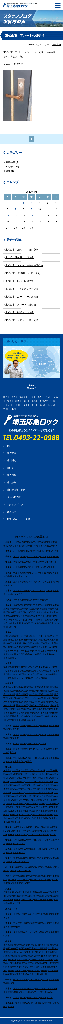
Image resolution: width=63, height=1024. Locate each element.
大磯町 (26, 716)
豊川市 (16, 803)
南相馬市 (31, 572)
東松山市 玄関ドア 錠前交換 (21, 249)
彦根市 (23, 840)
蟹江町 (18, 822)
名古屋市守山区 (21, 789)
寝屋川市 (24, 876)
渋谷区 (9, 643)
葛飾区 (13, 636)
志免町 (11, 970)
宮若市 (43, 967)
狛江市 (51, 643)
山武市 (16, 623)
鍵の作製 (11, 475)
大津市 (30, 840)
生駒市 (23, 849)
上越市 (23, 725)
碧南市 (49, 803)
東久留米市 (41, 647)
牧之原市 (32, 834)
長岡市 (16, 725)
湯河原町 (32, 720)
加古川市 (10, 903)
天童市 (38, 567)
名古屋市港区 (35, 785)
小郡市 (16, 963)
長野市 (23, 758)
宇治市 (52, 858)
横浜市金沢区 (16, 691)
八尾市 (20, 879)
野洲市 (43, 840)
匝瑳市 (31, 623)
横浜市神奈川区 (10, 687)
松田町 (53, 716)
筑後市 (55, 963)
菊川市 (39, 834)
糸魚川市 (44, 725)
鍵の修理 (11, 467)
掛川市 (46, 834)
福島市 (23, 572)
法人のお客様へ (15, 497)
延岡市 (16, 997)
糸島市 (20, 959)
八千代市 (44, 616)
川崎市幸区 (28, 702)
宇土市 (37, 992)
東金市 (39, 612)
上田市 (43, 758)
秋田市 (30, 562)
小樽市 (38, 542)
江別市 (16, 542)
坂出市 (47, 923)
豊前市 (50, 967)
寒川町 (20, 716)
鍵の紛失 (11, 482)
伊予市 (16, 932)
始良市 (18, 1003)
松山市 (30, 932)
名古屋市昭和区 (13, 774)
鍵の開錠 (11, 460)
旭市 (56, 623)
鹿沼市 (42, 590)
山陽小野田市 (33, 914)
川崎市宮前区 (9, 705)
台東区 (26, 636)
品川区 (22, 643)
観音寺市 (17, 923)
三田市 (17, 899)
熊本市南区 (8, 992)
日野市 (22, 654)
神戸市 (13, 892)
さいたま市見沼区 (26, 671)
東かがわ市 (15, 927)
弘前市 (40, 551)
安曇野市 (51, 758)
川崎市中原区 (39, 702)
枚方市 (16, 876)
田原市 (13, 811)
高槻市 (32, 876)
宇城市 (43, 992)
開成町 (11, 720)
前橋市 (23, 600)
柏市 (32, 619)
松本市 (9, 761)
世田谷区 (43, 643)
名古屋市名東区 (21, 785)
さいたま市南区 (40, 678)
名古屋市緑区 (35, 789)
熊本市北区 (18, 988)
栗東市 (9, 843)
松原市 (26, 879)
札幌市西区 (39, 546)
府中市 (35, 651)
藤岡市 (45, 600)
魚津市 (36, 734)
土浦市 (16, 581)
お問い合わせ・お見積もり (21, 519)
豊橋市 (22, 803)
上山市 (52, 567)
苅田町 (31, 970)
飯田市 (29, 761)
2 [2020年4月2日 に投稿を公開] (31, 203)
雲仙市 (45, 979)
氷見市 (16, 734)
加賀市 (36, 743)
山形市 (45, 567)
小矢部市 (51, 734)
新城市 (6, 811)
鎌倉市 (53, 705)
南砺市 (9, 738)
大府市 (35, 807)
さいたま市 (50, 667)
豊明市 (35, 803)
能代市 (23, 562)
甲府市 (30, 749)
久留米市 (37, 956)
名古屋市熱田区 (17, 778)
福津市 (42, 963)
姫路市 (6, 892)
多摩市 (48, 651)
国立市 (28, 651)
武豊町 (48, 811)
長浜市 (16, 840)
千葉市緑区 (11, 612)
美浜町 (55, 811)
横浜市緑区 (42, 698)
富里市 (30, 616)
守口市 (22, 883)
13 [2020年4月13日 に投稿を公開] (7, 215)
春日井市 (14, 814)
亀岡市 (30, 858)
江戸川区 (40, 636)
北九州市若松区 (48, 952)
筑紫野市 (12, 959)
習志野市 (31, 605)
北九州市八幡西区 (39, 948)
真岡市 (56, 590)
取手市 (50, 581)
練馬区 (51, 639)
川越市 (41, 667)
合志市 (24, 992)
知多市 (41, 807)
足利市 (6, 594)
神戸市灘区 (32, 892)
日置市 (32, 1003)
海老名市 (40, 709)
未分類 (6, 171)
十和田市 (48, 551)
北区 (54, 636)
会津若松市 (49, 572)
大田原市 (26, 590)
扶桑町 (33, 818)
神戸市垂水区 (39, 896)
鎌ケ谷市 (19, 619)
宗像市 (26, 959)
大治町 (11, 822)
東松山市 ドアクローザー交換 (21, 320)
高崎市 (16, 600)
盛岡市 (23, 556)
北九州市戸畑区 (25, 956)
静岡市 (41, 831)
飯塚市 (44, 956)
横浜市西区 (15, 698)
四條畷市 (39, 876)
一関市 (56, 556)
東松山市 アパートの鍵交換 (24, 35)
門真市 (29, 883)
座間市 (48, 709)
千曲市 (36, 758)
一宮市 (6, 814)
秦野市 (28, 713)
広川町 (37, 974)
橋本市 (18, 867)
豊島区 (18, 639)
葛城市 (16, 852)
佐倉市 (38, 605)
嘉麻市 (13, 967)
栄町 (52, 619)
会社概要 (11, 511)
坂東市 (36, 581)
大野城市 (34, 959)
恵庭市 (45, 542)
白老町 (18, 546)
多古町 (37, 623)
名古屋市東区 (18, 796)
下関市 (23, 914)
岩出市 (44, 867)
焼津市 (24, 834)
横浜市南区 (53, 698)
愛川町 (13, 716)
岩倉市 (50, 814)
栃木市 (13, 594)
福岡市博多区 (31, 945)
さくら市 (35, 590)
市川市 (23, 605)
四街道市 (46, 605)
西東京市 (25, 647)
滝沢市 (16, 556)
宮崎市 (36, 997)
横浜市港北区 (41, 691)
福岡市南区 (19, 945)
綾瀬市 (55, 709)
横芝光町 (23, 623)
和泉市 (9, 883)
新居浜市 (51, 932)
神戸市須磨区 (27, 896)
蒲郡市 (9, 803)
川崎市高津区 (52, 702)
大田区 (29, 643)
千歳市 (52, 542)
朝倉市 (35, 963)
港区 (45, 639)
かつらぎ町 (27, 867)
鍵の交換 (11, 453)
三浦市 (11, 709)
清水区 (48, 831)
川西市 (24, 899)
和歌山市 (52, 867)
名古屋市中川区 (28, 774)
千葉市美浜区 (29, 609)
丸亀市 (40, 923)
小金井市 (51, 647)
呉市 (15, 909)
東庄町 (6, 627)
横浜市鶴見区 (47, 694)
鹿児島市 (39, 1003)
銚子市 (13, 627)
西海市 (25, 979)
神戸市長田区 (14, 896)
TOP (9, 445)
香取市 (51, 623)
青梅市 (13, 658)
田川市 (49, 963)
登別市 (24, 546)
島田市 (18, 834)
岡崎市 (28, 800)
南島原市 (10, 983)
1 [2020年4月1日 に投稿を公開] (23, 203)
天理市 (40, 849)
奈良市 (16, 849)
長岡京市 (44, 858)
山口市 (16, 914)
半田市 (48, 807)
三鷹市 (9, 647)
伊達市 (11, 546)
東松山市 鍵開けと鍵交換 (19, 312)
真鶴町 (24, 720)
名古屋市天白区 (32, 792)
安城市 (41, 800)
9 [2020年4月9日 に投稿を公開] (31, 209)
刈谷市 (29, 803)
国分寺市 (21, 651)
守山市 (36, 840)
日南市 (50, 997)
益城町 (30, 992)
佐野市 (49, 590)
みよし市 (49, 800)
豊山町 (20, 818)
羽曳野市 (34, 879)
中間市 (6, 967)
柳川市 (41, 959)
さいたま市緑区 (32, 674)
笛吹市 (49, 749)
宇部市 (42, 914)
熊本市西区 (29, 988)
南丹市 (23, 858)
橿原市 (22, 852)
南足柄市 (53, 713)
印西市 (46, 619)
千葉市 (53, 612)
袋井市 (53, 834)
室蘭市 (31, 546)
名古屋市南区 (18, 800)
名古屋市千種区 (17, 781)
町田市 (55, 651)
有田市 (20, 870)
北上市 (43, 556)
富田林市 (42, 879)
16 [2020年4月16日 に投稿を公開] (31, 215)
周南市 (56, 914)
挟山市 (35, 667)
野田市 (33, 612)
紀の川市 (37, 867)
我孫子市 (38, 619)
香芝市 (47, 849)
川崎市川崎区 (16, 702)
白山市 (43, 743)
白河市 (18, 576)
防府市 (49, 914)
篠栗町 (44, 970)
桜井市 (9, 852)
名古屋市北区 (18, 792)
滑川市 (30, 734)
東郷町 (20, 811)
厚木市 (26, 709)
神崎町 (44, 623)
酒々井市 (23, 616)
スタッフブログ (15, 504)
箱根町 (18, 720)
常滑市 (55, 807)
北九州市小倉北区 (18, 952)
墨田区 (33, 636)
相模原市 (19, 709)
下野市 (20, 594)
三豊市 (25, 923)
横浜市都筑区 (35, 694)
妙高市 (52, 725)
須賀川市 (10, 576)
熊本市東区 (52, 988)
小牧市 (28, 814)
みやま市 (21, 967)
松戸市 (20, 612)
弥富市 (53, 818)
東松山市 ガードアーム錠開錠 (21, 296)
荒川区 (20, 636)
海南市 (13, 870)
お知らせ (56, 44)
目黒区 (16, 643)
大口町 (26, 818)
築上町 (44, 974)
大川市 (28, 967)
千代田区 (32, 639)
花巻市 (36, 556)
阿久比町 (40, 811)
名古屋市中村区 (32, 781)
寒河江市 (24, 567)
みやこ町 (30, 974)
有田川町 (27, 870)
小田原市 (44, 713)
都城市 (43, 997)
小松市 (30, 743)
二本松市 (39, 572)
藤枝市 (11, 834)
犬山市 (22, 814)
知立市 (34, 800)
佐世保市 (17, 979)
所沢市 (28, 667)
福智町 (16, 974)
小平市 (13, 651)
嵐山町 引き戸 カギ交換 (19, 257)
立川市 (15, 654)
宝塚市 (30, 899)
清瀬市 (33, 647)
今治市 (36, 932)
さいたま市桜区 (25, 678)
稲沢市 (35, 814)
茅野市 (16, 761)
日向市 (23, 997)
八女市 (9, 963)
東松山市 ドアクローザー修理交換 (24, 265)
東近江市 (51, 840)
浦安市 (52, 616)
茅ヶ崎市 (21, 713)
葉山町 (6, 716)
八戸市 (56, 551)
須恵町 (9, 974)
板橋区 (11, 639)
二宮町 (33, 716)
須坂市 (30, 758)
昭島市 (39, 654)
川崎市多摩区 (22, 705)
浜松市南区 (32, 831)
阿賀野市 (15, 729)
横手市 (43, 562)
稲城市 (41, 651)
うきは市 (36, 967)
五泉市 (36, 725)
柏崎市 (30, 725)
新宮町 (22, 974)
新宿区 (24, 639)
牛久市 (43, 581)
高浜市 (42, 803)
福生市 (52, 654)
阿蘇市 (17, 992)
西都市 (30, 997)
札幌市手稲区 (51, 546)
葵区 (53, 831)
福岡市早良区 (43, 945)
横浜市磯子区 (47, 687)
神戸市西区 (51, 896)
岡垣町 (37, 970)
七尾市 (16, 743)
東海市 (28, 807)
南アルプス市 (39, 749)
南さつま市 (49, 1003)
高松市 (54, 923)
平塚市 (6, 713)
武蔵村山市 (30, 654)
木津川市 (25, 861)
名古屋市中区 (27, 770)
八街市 (46, 612)
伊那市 (22, 761)
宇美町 (24, 970)
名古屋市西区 (31, 778)
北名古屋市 (11, 818)
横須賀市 (45, 705)
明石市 (18, 903)
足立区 (6, 636)
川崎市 (6, 702)
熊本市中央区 (41, 988)
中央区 (39, 639)
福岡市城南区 (25, 948)
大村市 (32, 979)
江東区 (48, 636)
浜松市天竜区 (19, 827)
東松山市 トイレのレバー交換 (21, 288)
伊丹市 (43, 899)
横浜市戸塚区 (22, 694)
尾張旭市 (42, 814)
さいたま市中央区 (47, 674)
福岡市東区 (8, 945)
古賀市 (22, 963)
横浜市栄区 (53, 691)
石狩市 (23, 542)
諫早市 (38, 979)
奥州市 (50, 556)
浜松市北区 (31, 827)
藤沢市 (13, 713)
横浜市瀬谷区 (9, 694)
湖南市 (16, 843)
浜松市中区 (22, 831)
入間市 (22, 667)
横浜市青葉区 (35, 687)
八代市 (50, 992)
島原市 (52, 979)
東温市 (23, 932)
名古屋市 (7, 770)
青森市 (34, 551)
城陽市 (9, 861)
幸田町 (26, 811)
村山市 (16, 567)
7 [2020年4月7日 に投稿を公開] (15, 209)
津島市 (39, 818)
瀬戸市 (22, 807)
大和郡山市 (32, 849)
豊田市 (55, 803)
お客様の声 (9, 162)
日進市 (6, 807)
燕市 (8, 729)
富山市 (16, 738)
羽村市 (46, 654)
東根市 (32, 567)
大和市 (33, 709)
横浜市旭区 (23, 687)
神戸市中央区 (44, 892)
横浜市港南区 (29, 691)
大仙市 (36, 562)
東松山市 (7, 667)
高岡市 (23, 734)
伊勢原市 (36, 713)
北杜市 (16, 749)
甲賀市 (22, 843)
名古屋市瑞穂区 (32, 796)
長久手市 (14, 807)
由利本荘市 (52, 562)
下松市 (6, 918)
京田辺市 (17, 861)
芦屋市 (50, 899)
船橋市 (16, 605)
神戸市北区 (22, 892)
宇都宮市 (17, 590)
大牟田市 (52, 956)
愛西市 (46, 818)
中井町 (39, 716)
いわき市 (25, 576)
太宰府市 (49, 959)
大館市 (16, 562)
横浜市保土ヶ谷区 (29, 698)
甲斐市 (23, 749)
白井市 (26, 619)
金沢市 (23, 743)
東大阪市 (12, 879)
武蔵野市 (17, 647)
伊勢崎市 (37, 600)
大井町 (46, 716)
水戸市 (23, 581)
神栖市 (9, 585)
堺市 (49, 879)
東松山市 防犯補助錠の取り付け (23, 273)
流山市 (26, 612)
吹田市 (47, 876)
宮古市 (30, 556)
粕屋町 (18, 970)
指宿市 (11, 1006)
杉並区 (35, 643)
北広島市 (31, 542)
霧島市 (25, 1003)
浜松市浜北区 (43, 827)
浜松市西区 (11, 831)
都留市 (13, 752)
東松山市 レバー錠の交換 (19, 281)
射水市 (43, 734)
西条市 (43, 932)
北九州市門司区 (34, 952)
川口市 (15, 667)
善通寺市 (33, 923)
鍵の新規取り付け (16, 489)
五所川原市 (25, 551)
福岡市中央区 (12, 948)
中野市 (16, 758)
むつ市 (16, 551)
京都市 (16, 858)
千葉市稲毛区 (16, 609)
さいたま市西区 (17, 674)
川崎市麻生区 (35, 705)
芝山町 (9, 623)
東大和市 (7, 654)
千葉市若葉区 (41, 609)
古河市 (30, 581)
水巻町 (51, 970)
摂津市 (16, 883)
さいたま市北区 (42, 671)
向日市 (36, 858)
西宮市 (37, 899)
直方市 (29, 963)
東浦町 (33, 811)
